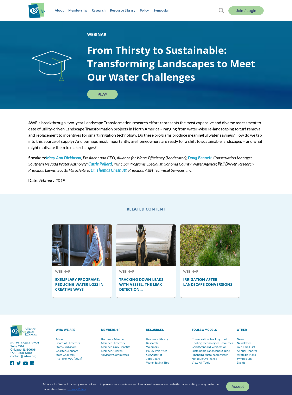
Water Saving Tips (157, 362)
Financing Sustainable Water (210, 354)
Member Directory (113, 343)
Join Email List (246, 347)
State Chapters (65, 354)
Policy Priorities (156, 350)
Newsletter (244, 343)
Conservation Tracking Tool (209, 339)
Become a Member (113, 339)
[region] (146, 385)
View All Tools (201, 362)
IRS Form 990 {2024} (69, 358)
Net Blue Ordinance (204, 358)
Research (99, 10)
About (59, 10)
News (240, 339)
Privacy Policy (77, 389)
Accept (237, 386)
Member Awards (111, 350)
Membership (77, 10)
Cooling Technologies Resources (212, 343)
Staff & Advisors (66, 347)
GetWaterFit (154, 354)
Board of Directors (68, 343)
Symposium (161, 10)
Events (241, 362)
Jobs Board (153, 358)
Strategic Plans (246, 354)
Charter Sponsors (67, 350)
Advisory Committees (115, 354)
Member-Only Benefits (115, 347)
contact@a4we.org (23, 356)
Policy (144, 10)
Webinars (152, 347)
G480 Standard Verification (209, 347)
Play (102, 94)
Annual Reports (247, 350)
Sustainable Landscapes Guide (211, 350)
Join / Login (246, 10)
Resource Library (122, 10)
